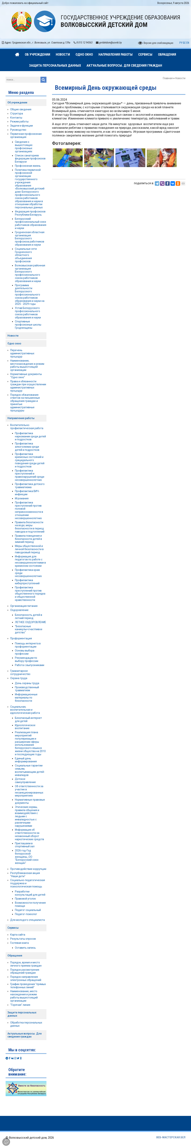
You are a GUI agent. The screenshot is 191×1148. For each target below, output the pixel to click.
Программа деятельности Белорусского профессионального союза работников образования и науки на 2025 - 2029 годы (29, 295)
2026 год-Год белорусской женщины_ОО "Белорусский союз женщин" (26, 856)
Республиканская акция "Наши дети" (25, 875)
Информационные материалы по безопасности (26, 697)
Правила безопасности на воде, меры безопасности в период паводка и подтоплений (29, 527)
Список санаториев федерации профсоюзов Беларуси (30, 158)
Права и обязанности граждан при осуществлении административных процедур (28, 386)
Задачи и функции (21, 125)
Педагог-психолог (26, 914)
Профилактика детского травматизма (30, 486)
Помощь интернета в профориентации (28, 645)
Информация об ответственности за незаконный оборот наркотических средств (29, 834)
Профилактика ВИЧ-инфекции (27, 493)
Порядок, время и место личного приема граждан (26, 964)
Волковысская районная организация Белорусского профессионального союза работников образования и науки (30, 273)
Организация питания (23, 605)
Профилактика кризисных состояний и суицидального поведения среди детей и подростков (29, 460)
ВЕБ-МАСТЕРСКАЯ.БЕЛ (170, 1137)
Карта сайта (17, 934)
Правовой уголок (25, 898)
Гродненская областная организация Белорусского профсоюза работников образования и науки (29, 238)
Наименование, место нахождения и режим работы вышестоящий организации (24, 996)
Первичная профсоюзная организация (26, 135)
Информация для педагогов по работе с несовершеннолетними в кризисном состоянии (30, 561)
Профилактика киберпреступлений (27, 582)
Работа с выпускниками (29, 665)
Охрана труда (18, 678)
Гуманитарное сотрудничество (20, 672)
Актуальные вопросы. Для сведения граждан (24, 1035)
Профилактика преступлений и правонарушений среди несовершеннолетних (29, 475)
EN (187, 42)
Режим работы (19, 121)
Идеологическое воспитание (25, 727)
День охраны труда (27, 683)
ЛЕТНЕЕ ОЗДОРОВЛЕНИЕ (30, 622)
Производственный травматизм (27, 689)
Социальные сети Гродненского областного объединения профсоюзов (26, 255)
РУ (180, 42)
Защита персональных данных (21, 1014)
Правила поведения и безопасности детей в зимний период (28, 539)
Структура (16, 113)
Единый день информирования (26, 760)
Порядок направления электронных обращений (25, 978)
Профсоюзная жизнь (28, 165)
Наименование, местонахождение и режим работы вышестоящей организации (27, 365)
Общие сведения (20, 109)
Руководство (18, 129)
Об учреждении (17, 102)
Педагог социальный (28, 910)
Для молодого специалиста (27, 919)
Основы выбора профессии (24, 652)
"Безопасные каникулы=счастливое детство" (28, 629)
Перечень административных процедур (22, 353)
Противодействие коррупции (28, 868)
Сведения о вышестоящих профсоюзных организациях (23, 146)
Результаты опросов (23, 938)
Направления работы (21, 418)
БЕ (184, 42)
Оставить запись (25, 947)
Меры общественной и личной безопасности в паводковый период (29, 549)
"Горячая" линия (20, 1004)
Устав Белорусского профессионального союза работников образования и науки (28, 313)
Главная (168, 78)
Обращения (14, 955)
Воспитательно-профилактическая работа (26, 427)
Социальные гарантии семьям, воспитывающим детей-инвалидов (30, 770)
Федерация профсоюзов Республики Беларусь (30, 213)
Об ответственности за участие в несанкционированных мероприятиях (29, 791)
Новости (180, 78)
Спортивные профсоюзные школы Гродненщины (28, 324)
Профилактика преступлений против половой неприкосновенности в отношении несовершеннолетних (29, 510)
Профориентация (21, 638)
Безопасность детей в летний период (28, 616)
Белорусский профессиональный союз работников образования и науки (30, 223)
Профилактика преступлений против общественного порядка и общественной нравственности (30, 593)
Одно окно (14, 343)
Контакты (16, 117)
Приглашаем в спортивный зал (25, 845)
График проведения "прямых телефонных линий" (28, 986)
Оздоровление (19, 610)
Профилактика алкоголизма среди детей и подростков (27, 446)
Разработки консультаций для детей (30, 893)
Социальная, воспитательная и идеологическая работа (25, 710)
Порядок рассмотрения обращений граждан (24, 971)
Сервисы (13, 927)
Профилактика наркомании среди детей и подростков (30, 436)
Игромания (22, 498)
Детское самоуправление (25, 780)
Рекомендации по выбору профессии (26, 659)
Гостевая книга (19, 942)
